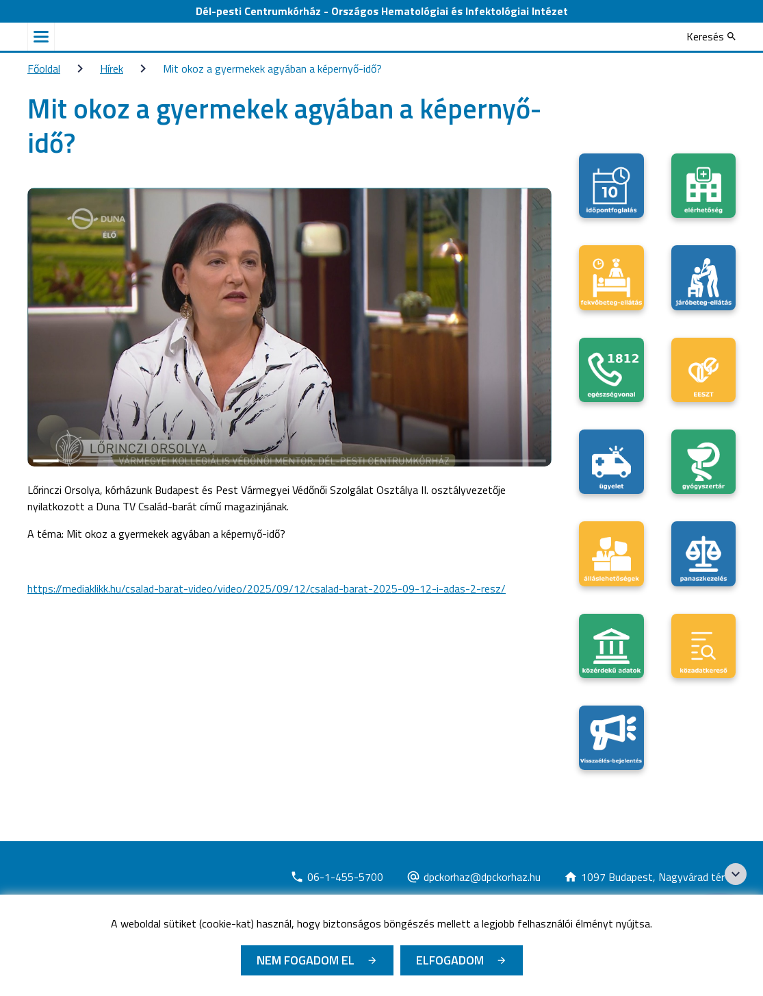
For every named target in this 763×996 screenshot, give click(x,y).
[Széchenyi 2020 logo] (736, 874)
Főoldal (43, 68)
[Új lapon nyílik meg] (336, 877)
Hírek (111, 68)
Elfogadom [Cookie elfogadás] (450, 960)
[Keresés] (711, 36)
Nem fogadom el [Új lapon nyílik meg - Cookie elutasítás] (305, 960)
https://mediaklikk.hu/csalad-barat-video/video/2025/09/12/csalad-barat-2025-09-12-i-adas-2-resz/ (266, 588)
